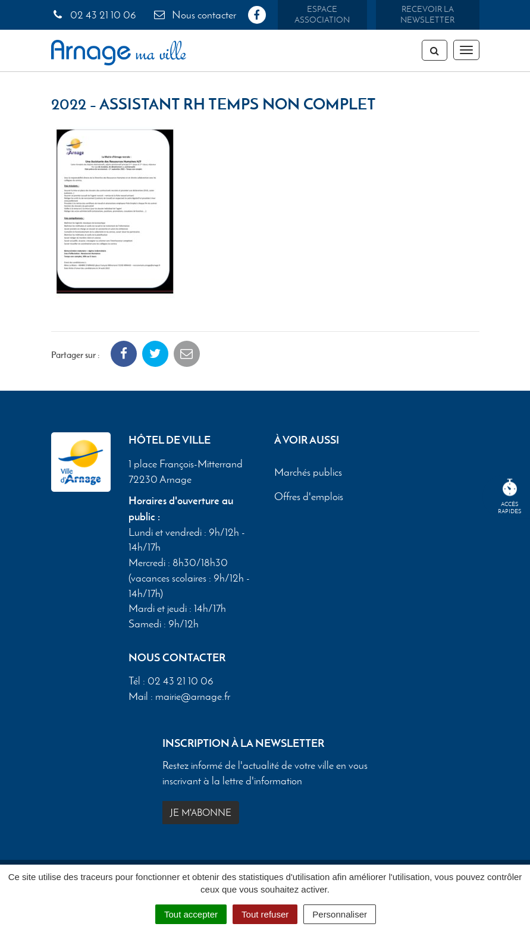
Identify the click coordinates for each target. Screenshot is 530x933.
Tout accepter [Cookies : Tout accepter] (191, 914)
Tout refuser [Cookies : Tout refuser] (265, 914)
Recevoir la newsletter (427, 14)
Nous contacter (194, 14)
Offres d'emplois (308, 496)
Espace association (322, 14)
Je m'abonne (200, 812)
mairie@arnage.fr (192, 696)
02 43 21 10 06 (93, 14)
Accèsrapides (510, 497)
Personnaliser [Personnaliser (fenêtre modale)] (339, 914)
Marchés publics (308, 472)
